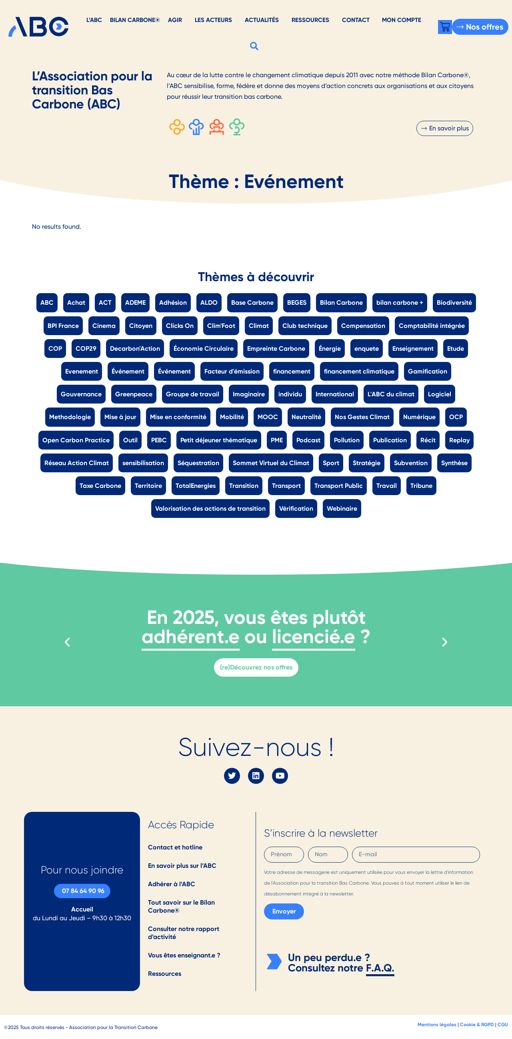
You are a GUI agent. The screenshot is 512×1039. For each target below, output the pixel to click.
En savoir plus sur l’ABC (182, 865)
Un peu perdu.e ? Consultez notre (329, 962)
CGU (503, 1024)
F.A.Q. (380, 967)
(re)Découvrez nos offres (256, 667)
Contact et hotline (175, 847)
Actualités (262, 20)
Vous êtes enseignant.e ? (184, 955)
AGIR (175, 20)
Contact (356, 20)
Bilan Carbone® (135, 20)
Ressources (310, 20)
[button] (254, 46)
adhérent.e (191, 636)
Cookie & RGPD (477, 1024)
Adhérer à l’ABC (171, 884)
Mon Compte (401, 20)
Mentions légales (437, 1024)
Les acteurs (213, 20)
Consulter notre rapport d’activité (183, 933)
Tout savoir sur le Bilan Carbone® (181, 906)
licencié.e (313, 636)
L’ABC (94, 20)
